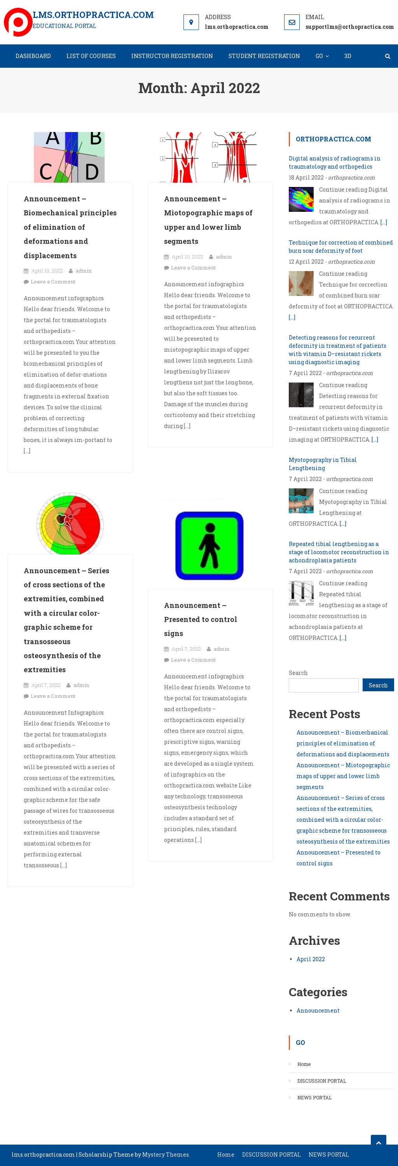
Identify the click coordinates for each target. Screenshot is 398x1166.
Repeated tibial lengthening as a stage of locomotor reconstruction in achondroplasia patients (339, 552)
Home (304, 1064)
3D (347, 56)
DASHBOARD (33, 56)
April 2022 (311, 959)
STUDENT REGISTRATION (264, 56)
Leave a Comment (53, 281)
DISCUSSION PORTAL (321, 1081)
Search (298, 672)
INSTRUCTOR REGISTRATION (172, 56)
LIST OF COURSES (91, 56)
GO (319, 56)
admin (83, 270)
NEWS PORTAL (314, 1097)
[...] (384, 222)
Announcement (318, 1010)
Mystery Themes (165, 1154)
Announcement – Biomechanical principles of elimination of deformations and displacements (70, 227)
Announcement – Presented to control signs (200, 619)
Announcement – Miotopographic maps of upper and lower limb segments (343, 776)
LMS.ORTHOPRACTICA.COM (93, 14)
